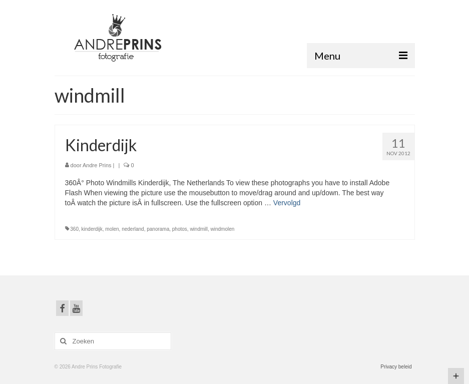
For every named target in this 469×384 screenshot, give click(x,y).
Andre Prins (97, 165)
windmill (199, 229)
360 (74, 229)
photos (179, 229)
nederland (133, 229)
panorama (158, 229)
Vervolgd (286, 203)
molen (112, 229)
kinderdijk (92, 229)
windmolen (223, 229)
